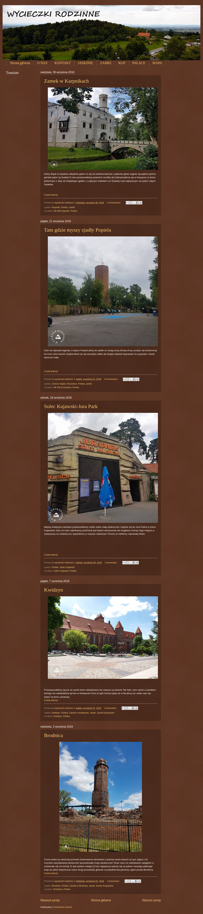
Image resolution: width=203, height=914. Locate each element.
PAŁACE (138, 63)
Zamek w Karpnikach (66, 81)
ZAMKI (105, 63)
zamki (72, 207)
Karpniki (56, 207)
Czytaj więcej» (51, 194)
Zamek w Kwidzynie (79, 712)
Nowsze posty (50, 900)
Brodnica (53, 735)
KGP (121, 63)
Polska (64, 207)
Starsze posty (151, 900)
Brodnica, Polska (62, 889)
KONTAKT (63, 63)
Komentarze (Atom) (62, 907)
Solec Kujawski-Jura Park (71, 406)
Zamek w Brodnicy (79, 885)
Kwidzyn (53, 590)
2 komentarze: (114, 202)
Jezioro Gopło (58, 383)
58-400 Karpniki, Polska (65, 211)
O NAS (42, 63)
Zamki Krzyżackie (105, 712)
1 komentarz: (111, 562)
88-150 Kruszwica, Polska (66, 387)
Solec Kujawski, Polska (65, 571)
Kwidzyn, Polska (62, 716)
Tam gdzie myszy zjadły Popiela (77, 230)
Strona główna (20, 63)
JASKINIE (85, 63)
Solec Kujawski (67, 567)
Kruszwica (72, 383)
